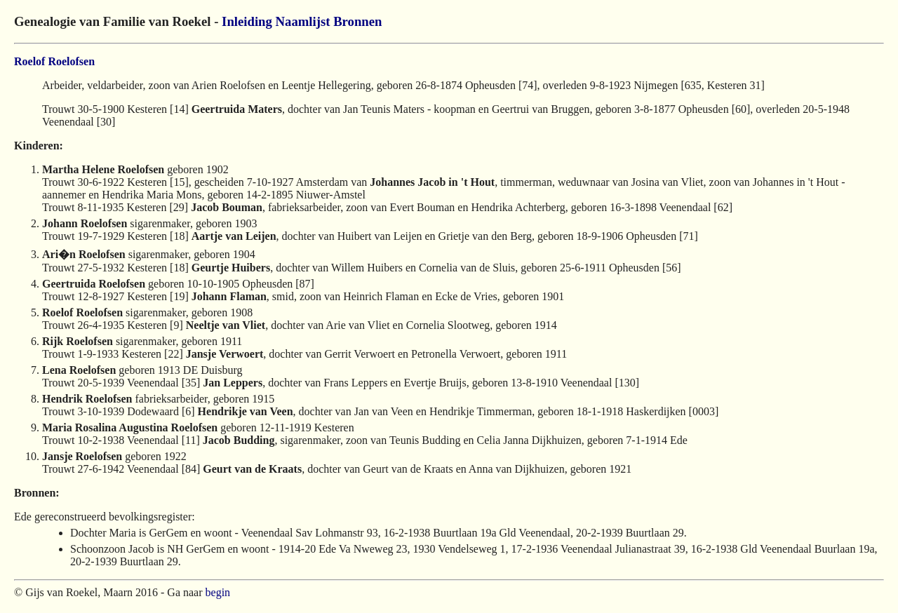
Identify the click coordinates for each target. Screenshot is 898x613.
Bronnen (357, 21)
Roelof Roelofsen (54, 61)
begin (218, 592)
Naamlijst (303, 21)
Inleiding (247, 21)
